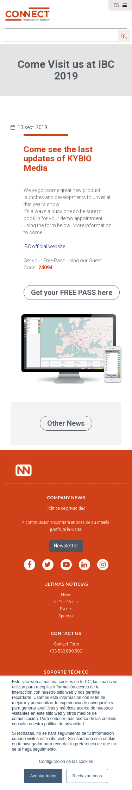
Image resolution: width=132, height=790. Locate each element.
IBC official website (44, 246)
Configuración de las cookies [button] (66, 761)
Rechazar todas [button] (87, 775)
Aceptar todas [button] (43, 775)
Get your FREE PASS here (71, 292)
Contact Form (67, 644)
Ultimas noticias (66, 584)
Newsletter (66, 545)
